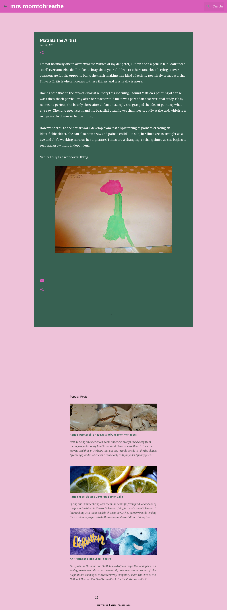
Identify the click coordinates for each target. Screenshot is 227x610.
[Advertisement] (113, 357)
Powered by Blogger (113, 597)
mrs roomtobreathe (37, 6)
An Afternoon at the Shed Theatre (90, 558)
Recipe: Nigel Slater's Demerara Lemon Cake (96, 496)
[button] (42, 52)
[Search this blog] (205, 6)
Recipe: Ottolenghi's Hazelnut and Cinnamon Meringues (103, 434)
